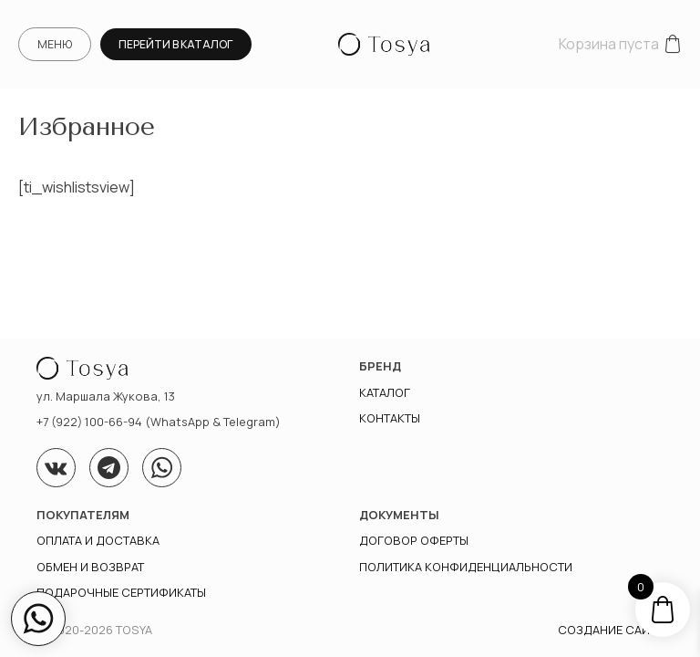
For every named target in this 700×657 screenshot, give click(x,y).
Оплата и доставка (98, 540)
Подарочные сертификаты (121, 592)
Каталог (384, 392)
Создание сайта (611, 629)
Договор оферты (413, 540)
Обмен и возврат (90, 566)
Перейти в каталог (175, 44)
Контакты (389, 418)
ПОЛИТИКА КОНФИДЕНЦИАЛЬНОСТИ (465, 566)
